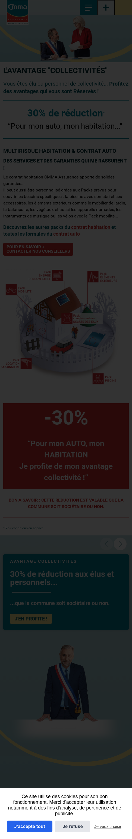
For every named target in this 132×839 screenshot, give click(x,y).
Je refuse (72, 826)
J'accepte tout (29, 826)
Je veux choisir (107, 826)
